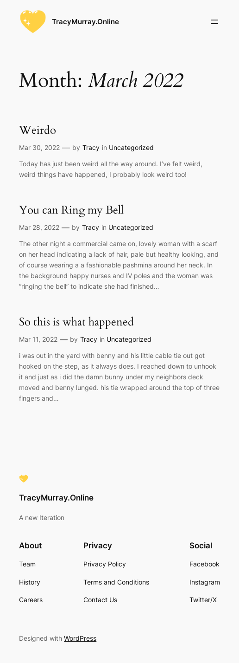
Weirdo (37, 130)
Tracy (91, 147)
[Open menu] (214, 21)
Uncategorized (131, 147)
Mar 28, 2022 (39, 227)
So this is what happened (76, 322)
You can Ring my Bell (71, 210)
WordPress (80, 638)
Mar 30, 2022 (39, 147)
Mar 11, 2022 (38, 339)
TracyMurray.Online (85, 21)
